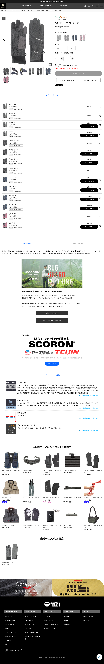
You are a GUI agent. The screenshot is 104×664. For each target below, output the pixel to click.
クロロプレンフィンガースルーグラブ (93, 471)
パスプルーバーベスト (8, 525)
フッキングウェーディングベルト (72, 498)
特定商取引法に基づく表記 (32, 637)
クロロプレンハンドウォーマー (52, 498)
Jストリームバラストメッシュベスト (11, 471)
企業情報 (67, 616)
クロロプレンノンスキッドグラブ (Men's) (52, 471)
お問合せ (8, 641)
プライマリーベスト (7, 498)
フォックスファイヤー (12, 10)
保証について (9, 616)
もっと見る (52, 364)
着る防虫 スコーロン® (28, 10)
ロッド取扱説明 (10, 620)
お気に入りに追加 (90, 80)
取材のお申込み (88, 616)
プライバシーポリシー (31, 632)
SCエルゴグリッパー (8, 562)
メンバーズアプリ (30, 624)
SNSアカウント (49, 616)
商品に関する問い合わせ (67, 80)
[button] (4, 39)
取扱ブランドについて (11, 636)
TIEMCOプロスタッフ (51, 624)
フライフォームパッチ (69, 470)
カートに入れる (89, 126)
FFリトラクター (68, 525)
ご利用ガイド (29, 620)
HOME (2, 10)
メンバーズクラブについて (33, 616)
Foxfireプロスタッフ (50, 628)
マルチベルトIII (27, 470)
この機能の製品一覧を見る (89, 395)
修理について (9, 628)
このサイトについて (31, 628)
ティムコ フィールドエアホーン (93, 498)
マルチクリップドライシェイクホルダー (52, 526)
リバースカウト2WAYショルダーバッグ (93, 526)
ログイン (86, 620)
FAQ (6, 645)
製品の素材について (11, 632)
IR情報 (66, 620)
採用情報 (67, 624)
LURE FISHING (45, 6)
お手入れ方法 (9, 624)
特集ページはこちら (52, 313)
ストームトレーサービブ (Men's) (32, 498)
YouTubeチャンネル (50, 620)
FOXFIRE (63, 6)
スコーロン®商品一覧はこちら (52, 321)
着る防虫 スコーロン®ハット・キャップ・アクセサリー (51, 10)
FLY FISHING (26, 6)
